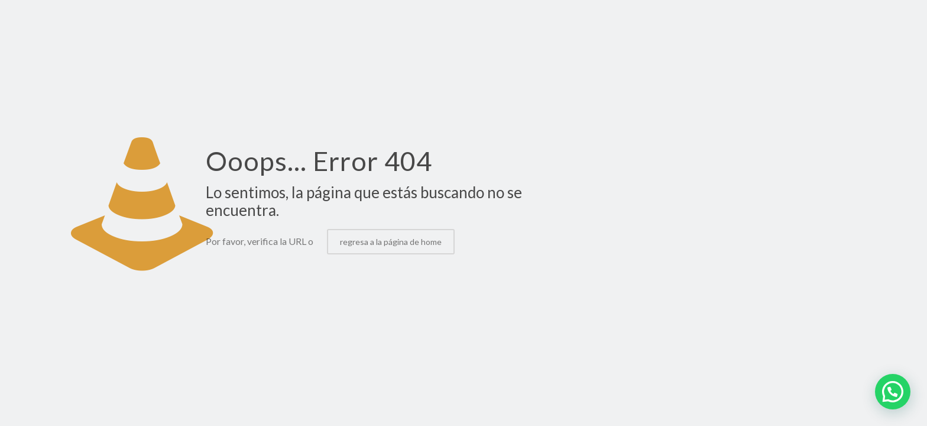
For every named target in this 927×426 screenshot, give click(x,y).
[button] (892, 391)
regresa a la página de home (391, 242)
